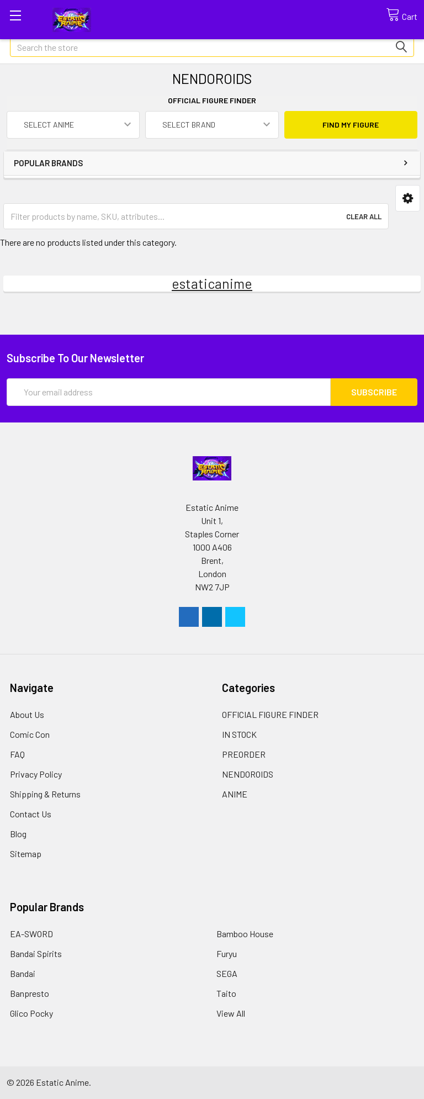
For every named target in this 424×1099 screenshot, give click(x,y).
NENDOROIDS (247, 774)
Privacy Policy (36, 774)
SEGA (226, 973)
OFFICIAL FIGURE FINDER (270, 714)
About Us (27, 714)
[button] (407, 198)
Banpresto (29, 993)
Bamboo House (244, 933)
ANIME (234, 794)
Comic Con (30, 734)
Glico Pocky (31, 1013)
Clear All (363, 216)
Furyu (226, 953)
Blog (18, 833)
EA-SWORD (31, 933)
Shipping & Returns (45, 794)
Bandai (22, 973)
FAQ (17, 754)
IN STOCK (239, 734)
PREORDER (244, 754)
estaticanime (212, 283)
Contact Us (30, 814)
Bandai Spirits (36, 953)
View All (230, 1013)
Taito (226, 993)
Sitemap (25, 853)
